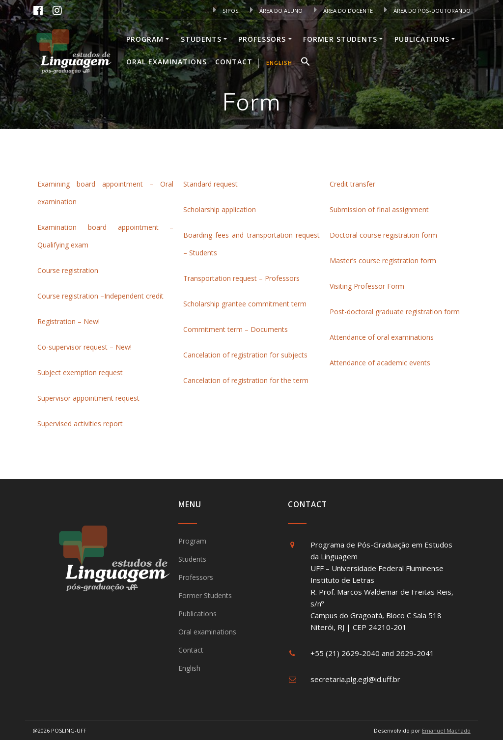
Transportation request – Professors (241, 278)
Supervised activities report (80, 423)
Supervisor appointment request (88, 398)
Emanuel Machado (446, 730)
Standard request (210, 184)
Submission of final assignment (379, 209)
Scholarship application (219, 209)
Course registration (68, 270)
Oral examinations (166, 61)
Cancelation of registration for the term (245, 380)
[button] (305, 62)
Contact (233, 61)
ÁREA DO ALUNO (276, 10)
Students (201, 39)
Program (145, 39)
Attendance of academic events (380, 362)
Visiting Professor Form (367, 286)
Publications (421, 39)
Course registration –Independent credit (100, 296)
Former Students (340, 39)
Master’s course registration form (383, 260)
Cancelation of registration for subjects (245, 354)
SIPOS (226, 10)
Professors (262, 39)
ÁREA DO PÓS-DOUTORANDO (427, 10)
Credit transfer (352, 184)
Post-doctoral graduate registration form (395, 311)
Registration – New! (68, 321)
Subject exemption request (81, 372)
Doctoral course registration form (383, 235)
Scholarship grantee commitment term (245, 303)
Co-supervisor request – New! (84, 347)
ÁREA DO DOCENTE (343, 10)
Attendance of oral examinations (382, 337)
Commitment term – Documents (235, 329)
